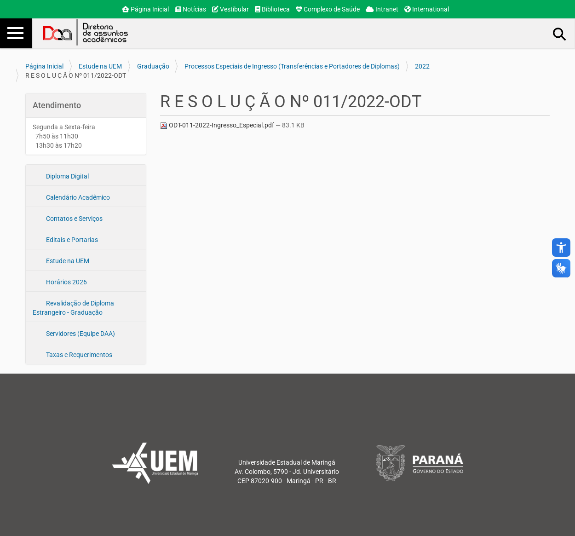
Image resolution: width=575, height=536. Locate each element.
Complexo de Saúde (328, 9)
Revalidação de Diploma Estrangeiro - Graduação (73, 308)
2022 (422, 66)
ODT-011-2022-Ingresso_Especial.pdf (218, 125)
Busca (559, 33)
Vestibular (230, 9)
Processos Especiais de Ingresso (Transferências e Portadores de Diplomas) (292, 66)
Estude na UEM (100, 66)
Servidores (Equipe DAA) (80, 333)
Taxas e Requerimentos (78, 354)
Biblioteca (272, 9)
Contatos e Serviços (74, 218)
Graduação (153, 66)
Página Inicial (145, 9)
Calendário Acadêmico (77, 197)
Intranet (382, 9)
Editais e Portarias (71, 239)
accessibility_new (561, 247)
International (426, 9)
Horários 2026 (66, 282)
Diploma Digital (67, 176)
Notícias (190, 9)
